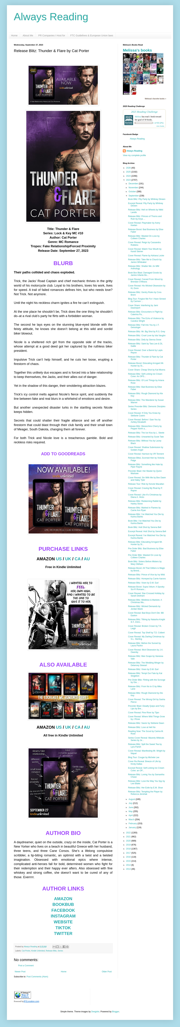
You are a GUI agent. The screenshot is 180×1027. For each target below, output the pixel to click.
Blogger (115, 1011)
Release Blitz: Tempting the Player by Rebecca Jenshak (145, 792)
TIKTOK (63, 927)
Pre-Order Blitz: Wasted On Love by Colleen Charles (144, 556)
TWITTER (63, 933)
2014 (128, 865)
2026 (128, 168)
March (132, 819)
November (134, 187)
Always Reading (51, 16)
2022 (128, 832)
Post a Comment (26, 965)
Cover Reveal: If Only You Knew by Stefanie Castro (144, 414)
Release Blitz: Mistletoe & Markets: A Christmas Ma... (145, 601)
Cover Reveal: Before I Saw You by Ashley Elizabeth (144, 420)
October (133, 191)
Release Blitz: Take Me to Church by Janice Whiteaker (144, 260)
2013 (128, 869)
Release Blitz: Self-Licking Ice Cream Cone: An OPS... (145, 375)
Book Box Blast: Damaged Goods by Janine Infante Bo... (145, 274)
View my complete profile (134, 155)
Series (60, 951)
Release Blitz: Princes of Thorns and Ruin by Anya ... (145, 217)
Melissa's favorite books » (155, 99)
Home (14, 35)
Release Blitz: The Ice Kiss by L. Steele (146, 433)
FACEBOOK (63, 910)
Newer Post (20, 971)
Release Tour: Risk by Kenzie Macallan (146, 484)
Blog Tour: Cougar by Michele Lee (143, 757)
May (131, 811)
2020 (128, 841)
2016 (128, 857)
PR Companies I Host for (51, 35)
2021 (128, 836)
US (59, 559)
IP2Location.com (31, 1001)
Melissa (138, 116)
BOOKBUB (63, 904)
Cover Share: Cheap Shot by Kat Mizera (146, 370)
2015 (128, 861)
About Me (28, 35)
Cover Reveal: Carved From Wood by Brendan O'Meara (145, 280)
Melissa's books (137, 50)
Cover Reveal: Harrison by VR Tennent (146, 454)
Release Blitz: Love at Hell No (142, 727)
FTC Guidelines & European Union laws (91, 35)
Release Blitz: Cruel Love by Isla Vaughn (147, 335)
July (131, 803)
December (134, 183)
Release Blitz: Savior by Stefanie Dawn (146, 723)
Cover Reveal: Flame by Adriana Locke (146, 255)
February (133, 823)
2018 (128, 849)
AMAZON (63, 898)
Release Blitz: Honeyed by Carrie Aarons (147, 578)
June (131, 807)
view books (160, 126)
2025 (128, 172)
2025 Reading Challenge (144, 111)
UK (68, 559)
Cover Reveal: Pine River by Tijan (143, 712)
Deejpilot (95, 1011)
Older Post (107, 971)
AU (87, 559)
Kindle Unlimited (38, 951)
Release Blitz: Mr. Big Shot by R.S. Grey (146, 331)
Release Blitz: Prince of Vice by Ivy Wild (146, 574)
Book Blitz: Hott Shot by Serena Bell (144, 527)
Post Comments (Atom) (37, 976)
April (131, 815)
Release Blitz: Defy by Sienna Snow (144, 339)
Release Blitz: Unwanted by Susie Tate (146, 437)
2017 (128, 853)
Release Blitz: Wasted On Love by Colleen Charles (144, 237)
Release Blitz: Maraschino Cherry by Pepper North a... (145, 427)
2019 (128, 845)
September (134, 195)
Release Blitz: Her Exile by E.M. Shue (145, 787)
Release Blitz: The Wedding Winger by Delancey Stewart (146, 664)
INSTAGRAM (63, 916)
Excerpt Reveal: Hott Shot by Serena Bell (147, 531)
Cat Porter (26, 951)
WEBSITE (63, 922)
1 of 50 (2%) (158, 123)
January (133, 827)
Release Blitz (51, 951)
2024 (128, 176)
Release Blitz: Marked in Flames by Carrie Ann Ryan (144, 508)
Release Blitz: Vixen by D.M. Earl (143, 583)
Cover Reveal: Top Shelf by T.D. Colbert (146, 632)
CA (77, 559)
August (132, 799)
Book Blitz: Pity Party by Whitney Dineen (146, 199)
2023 (128, 180)
